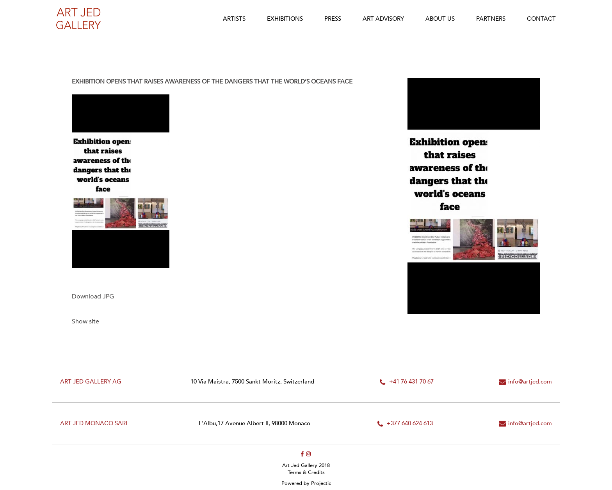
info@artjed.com (530, 382)
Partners (490, 19)
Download (93, 296)
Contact (541, 19)
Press (332, 19)
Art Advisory (383, 19)
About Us (440, 19)
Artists (234, 19)
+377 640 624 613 (410, 423)
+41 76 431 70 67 (411, 382)
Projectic (321, 483)
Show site (85, 321)
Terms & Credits (306, 472)
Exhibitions (285, 19)
